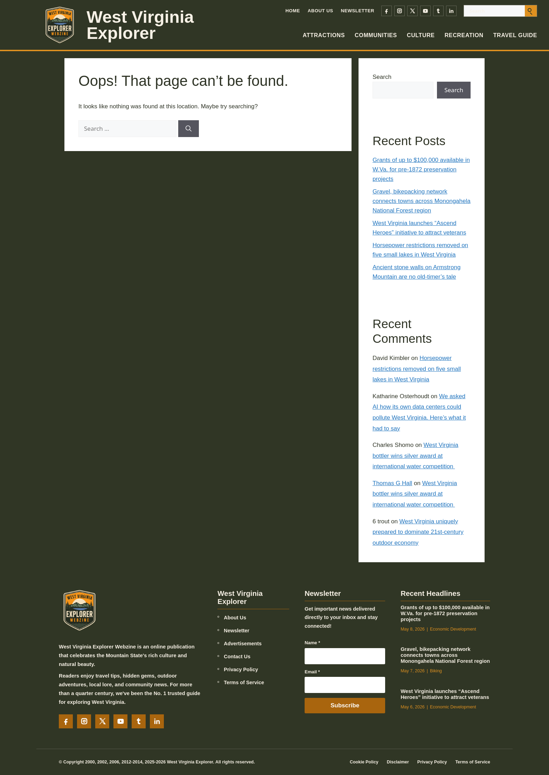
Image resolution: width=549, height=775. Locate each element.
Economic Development (453, 629)
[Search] (188, 128)
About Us (320, 10)
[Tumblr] (438, 11)
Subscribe (345, 705)
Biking (436, 670)
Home (292, 10)
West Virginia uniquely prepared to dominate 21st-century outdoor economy (418, 532)
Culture (421, 35)
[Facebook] (386, 11)
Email (312, 671)
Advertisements (243, 643)
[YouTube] (425, 11)
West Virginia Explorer (140, 25)
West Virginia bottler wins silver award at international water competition (415, 456)
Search (382, 77)
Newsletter (357, 10)
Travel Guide (515, 35)
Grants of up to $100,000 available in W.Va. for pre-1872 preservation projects (421, 169)
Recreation (464, 35)
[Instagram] (399, 11)
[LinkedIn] (451, 11)
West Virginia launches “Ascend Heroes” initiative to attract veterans (445, 694)
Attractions (324, 35)
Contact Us (237, 656)
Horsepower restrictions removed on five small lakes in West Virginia (417, 369)
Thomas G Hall (392, 483)
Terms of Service (244, 682)
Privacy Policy (241, 669)
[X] (412, 11)
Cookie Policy (364, 762)
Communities (376, 35)
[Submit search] (531, 10)
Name (312, 642)
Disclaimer (398, 762)
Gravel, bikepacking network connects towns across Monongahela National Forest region (422, 201)
